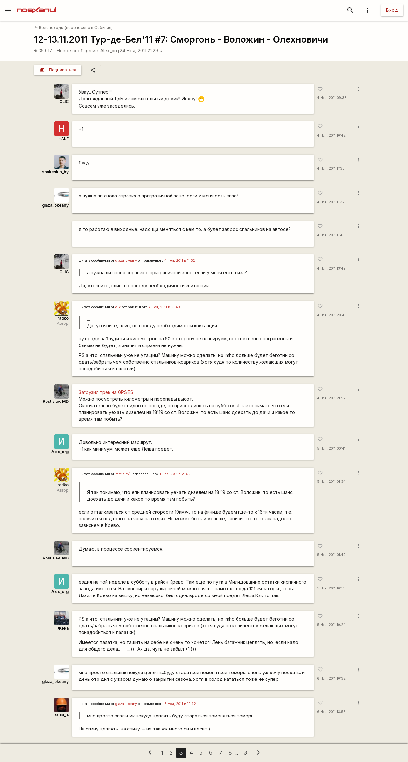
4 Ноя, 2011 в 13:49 (164, 307)
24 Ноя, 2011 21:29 (141, 50)
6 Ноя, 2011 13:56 (331, 712)
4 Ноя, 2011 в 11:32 (179, 261)
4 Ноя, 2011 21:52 (331, 398)
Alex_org (109, 50)
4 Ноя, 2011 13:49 (331, 269)
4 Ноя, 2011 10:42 (331, 135)
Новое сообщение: (78, 50)
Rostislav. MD (56, 401)
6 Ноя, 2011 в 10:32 (180, 704)
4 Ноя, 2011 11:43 (331, 235)
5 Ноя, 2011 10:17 (330, 588)
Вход (392, 10)
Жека (63, 628)
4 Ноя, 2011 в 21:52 (175, 474)
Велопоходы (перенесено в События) (73, 27)
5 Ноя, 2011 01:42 (331, 555)
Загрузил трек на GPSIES (106, 392)
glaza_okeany (55, 205)
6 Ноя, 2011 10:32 (331, 678)
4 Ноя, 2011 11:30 (331, 169)
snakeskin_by (55, 171)
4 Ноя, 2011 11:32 (331, 202)
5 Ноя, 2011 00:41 (331, 448)
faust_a (62, 715)
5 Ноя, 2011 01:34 (331, 482)
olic (118, 307)
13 (244, 752)
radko (63, 318)
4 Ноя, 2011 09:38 (331, 98)
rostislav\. (123, 474)
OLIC (64, 101)
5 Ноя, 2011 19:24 (331, 625)
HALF (63, 138)
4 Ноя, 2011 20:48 (331, 315)
